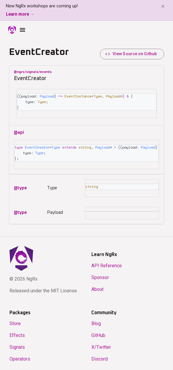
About (97, 287)
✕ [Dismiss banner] (163, 6)
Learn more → (20, 14)
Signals (17, 345)
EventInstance (81, 91)
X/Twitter (101, 345)
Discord (99, 357)
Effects (17, 333)
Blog (96, 321)
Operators (19, 357)
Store (15, 321)
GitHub (98, 333)
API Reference (106, 263)
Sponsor (100, 275)
